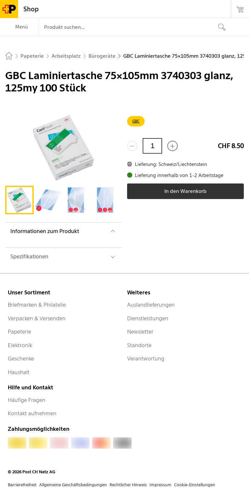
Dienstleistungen (147, 318)
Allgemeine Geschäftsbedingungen (73, 484)
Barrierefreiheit (22, 484)
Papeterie (19, 331)
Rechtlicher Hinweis (128, 484)
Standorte (139, 345)
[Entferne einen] (132, 146)
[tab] (19, 200)
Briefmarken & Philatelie (37, 304)
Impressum (160, 484)
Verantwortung (145, 358)
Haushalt (19, 372)
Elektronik (20, 345)
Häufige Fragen (26, 400)
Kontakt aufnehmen (32, 413)
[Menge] (152, 146)
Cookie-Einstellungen (194, 484)
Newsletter (140, 331)
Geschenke (21, 358)
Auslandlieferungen (151, 304)
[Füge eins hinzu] (172, 146)
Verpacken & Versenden (36, 318)
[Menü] (19, 27)
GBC (135, 121)
